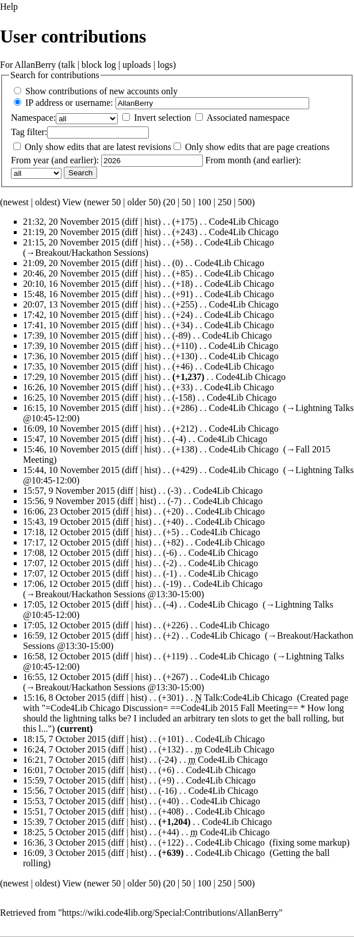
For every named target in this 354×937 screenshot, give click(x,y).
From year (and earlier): (55, 160)
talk (68, 65)
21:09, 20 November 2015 (71, 263)
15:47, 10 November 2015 (71, 439)
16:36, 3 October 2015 (64, 842)
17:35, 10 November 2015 (71, 366)
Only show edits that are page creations (257, 147)
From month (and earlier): (253, 160)
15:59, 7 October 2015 (64, 780)
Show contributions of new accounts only (101, 91)
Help (9, 6)
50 (186, 202)
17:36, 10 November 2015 (71, 356)
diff (131, 221)
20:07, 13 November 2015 (71, 304)
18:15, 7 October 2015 (64, 739)
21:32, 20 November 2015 (71, 221)
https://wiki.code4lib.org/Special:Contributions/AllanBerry (170, 912)
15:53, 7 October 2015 (64, 801)
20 (170, 202)
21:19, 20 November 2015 (71, 232)
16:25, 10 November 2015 (71, 397)
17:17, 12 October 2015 (66, 542)
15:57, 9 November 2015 (69, 491)
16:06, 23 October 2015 (66, 511)
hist (150, 221)
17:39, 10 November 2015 (71, 335)
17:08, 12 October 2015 (66, 553)
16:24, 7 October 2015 (64, 749)
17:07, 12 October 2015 (66, 563)
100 (204, 202)
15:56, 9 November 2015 (69, 501)
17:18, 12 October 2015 (66, 532)
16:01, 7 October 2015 (64, 770)
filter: (29, 132)
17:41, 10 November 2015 (71, 325)
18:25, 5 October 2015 (64, 832)
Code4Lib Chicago (243, 221)
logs (165, 65)
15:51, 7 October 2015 (64, 811)
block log (99, 65)
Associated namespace (247, 117)
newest (15, 202)
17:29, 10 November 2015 (71, 377)
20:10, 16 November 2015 (71, 284)
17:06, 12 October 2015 (66, 584)
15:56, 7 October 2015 (64, 791)
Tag (18, 132)
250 (225, 202)
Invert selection (162, 117)
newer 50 (104, 202)
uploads (136, 65)
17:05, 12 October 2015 (66, 604)
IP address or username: (69, 102)
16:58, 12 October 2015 (66, 656)
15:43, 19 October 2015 (66, 522)
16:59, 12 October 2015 (66, 635)
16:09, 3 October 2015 (64, 853)
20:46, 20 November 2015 (71, 273)
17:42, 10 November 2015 (71, 315)
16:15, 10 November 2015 (71, 408)
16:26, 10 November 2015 (71, 387)
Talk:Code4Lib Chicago (248, 697)
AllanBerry (35, 65)
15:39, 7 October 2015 (64, 822)
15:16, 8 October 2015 (64, 697)
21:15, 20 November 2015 (71, 242)
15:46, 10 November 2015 (71, 449)
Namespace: (33, 117)
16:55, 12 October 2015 (66, 677)
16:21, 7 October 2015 (64, 760)
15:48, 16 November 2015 (71, 294)
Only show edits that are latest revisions (98, 147)
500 (245, 202)
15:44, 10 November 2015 (71, 470)
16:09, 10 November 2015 (71, 428)
